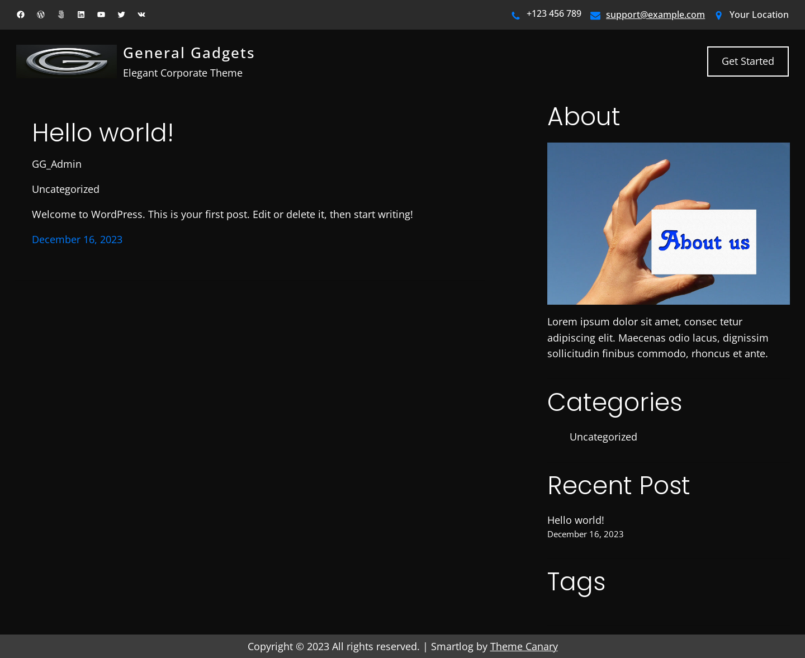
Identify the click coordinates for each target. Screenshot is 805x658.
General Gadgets (189, 53)
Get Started (748, 61)
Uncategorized (66, 189)
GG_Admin (57, 164)
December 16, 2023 (77, 239)
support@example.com (655, 14)
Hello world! (103, 133)
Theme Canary (524, 646)
